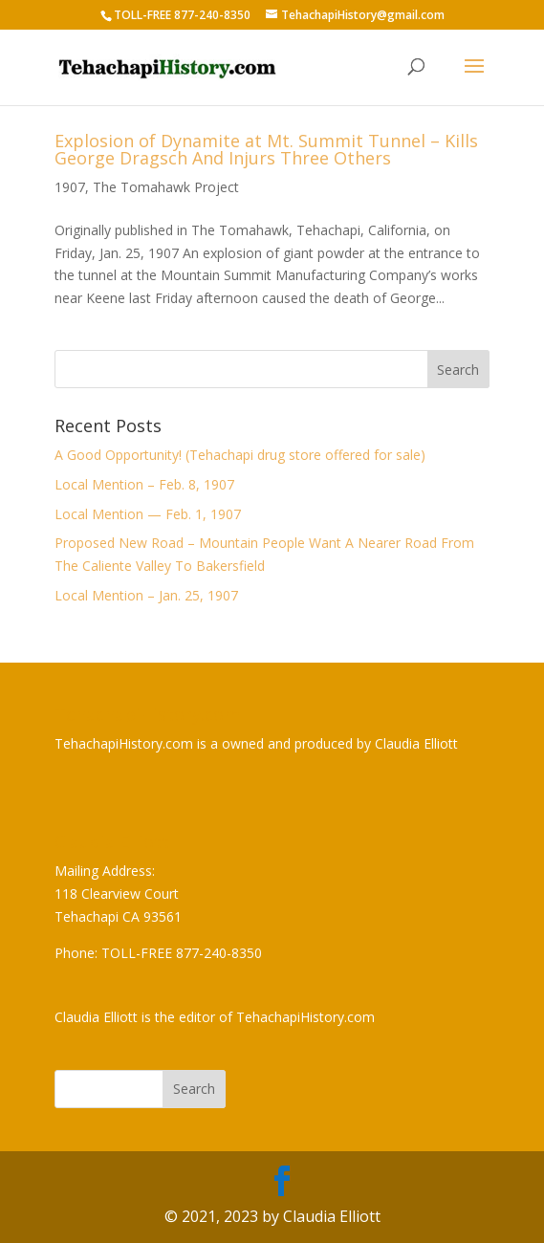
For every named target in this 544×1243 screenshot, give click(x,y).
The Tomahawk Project (166, 187)
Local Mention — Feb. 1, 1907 (147, 514)
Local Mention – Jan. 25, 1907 (146, 595)
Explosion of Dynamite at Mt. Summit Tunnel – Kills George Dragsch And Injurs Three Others (266, 149)
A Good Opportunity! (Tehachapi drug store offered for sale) (239, 455)
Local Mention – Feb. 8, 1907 (144, 484)
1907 (69, 187)
